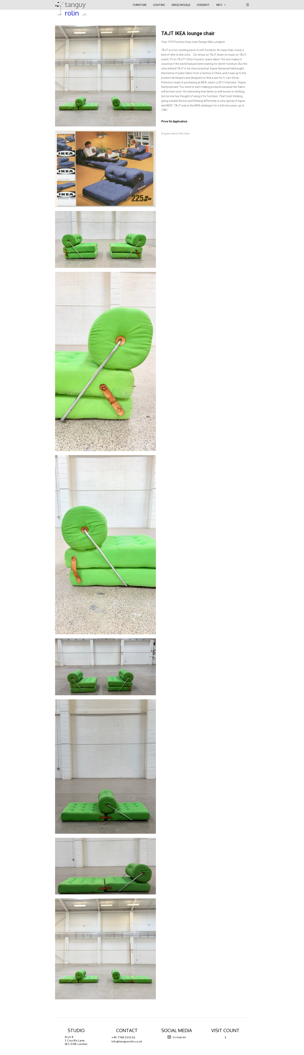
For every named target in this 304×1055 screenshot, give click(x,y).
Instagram (179, 1037)
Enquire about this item (175, 133)
